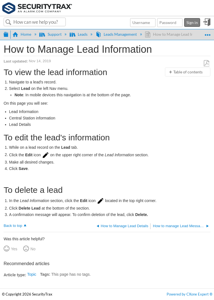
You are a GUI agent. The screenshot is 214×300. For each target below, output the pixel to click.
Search (8, 22)
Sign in (192, 22)
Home (22, 34)
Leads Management (117, 34)
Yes (14, 249)
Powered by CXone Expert (189, 294)
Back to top (13, 226)
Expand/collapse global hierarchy (6, 33)
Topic (31, 274)
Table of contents (188, 71)
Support (50, 34)
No (32, 249)
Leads (79, 34)
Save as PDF (206, 63)
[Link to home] (37, 7)
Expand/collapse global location (207, 32)
